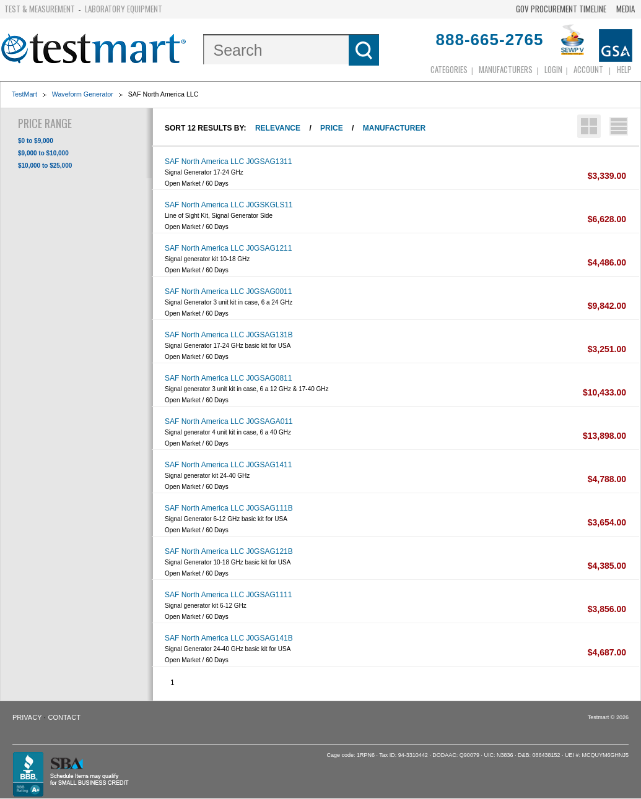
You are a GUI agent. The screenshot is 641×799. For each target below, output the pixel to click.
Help (624, 69)
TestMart (24, 94)
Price (331, 128)
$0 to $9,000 (35, 140)
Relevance (277, 128)
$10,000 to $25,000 (45, 165)
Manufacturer (394, 128)
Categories (449, 69)
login (553, 69)
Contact (64, 717)
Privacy (26, 717)
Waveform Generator (82, 94)
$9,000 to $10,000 (43, 153)
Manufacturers (506, 69)
